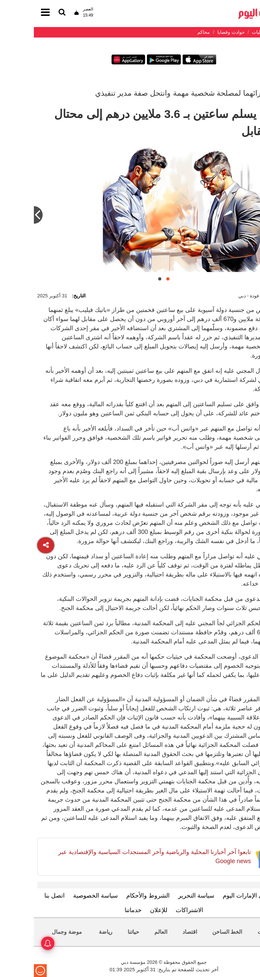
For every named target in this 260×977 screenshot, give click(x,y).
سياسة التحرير (162, 895)
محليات (232, 932)
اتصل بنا (20, 895)
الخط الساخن (193, 932)
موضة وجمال (33, 932)
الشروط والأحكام (114, 895)
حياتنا (99, 932)
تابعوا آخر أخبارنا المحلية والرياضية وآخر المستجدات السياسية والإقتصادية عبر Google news (120, 856)
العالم (127, 932)
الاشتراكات (155, 910)
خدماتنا (99, 910)
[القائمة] (28, 12)
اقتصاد (156, 932)
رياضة (72, 932)
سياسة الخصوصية (61, 895)
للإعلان (124, 910)
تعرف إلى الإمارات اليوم (219, 895)
